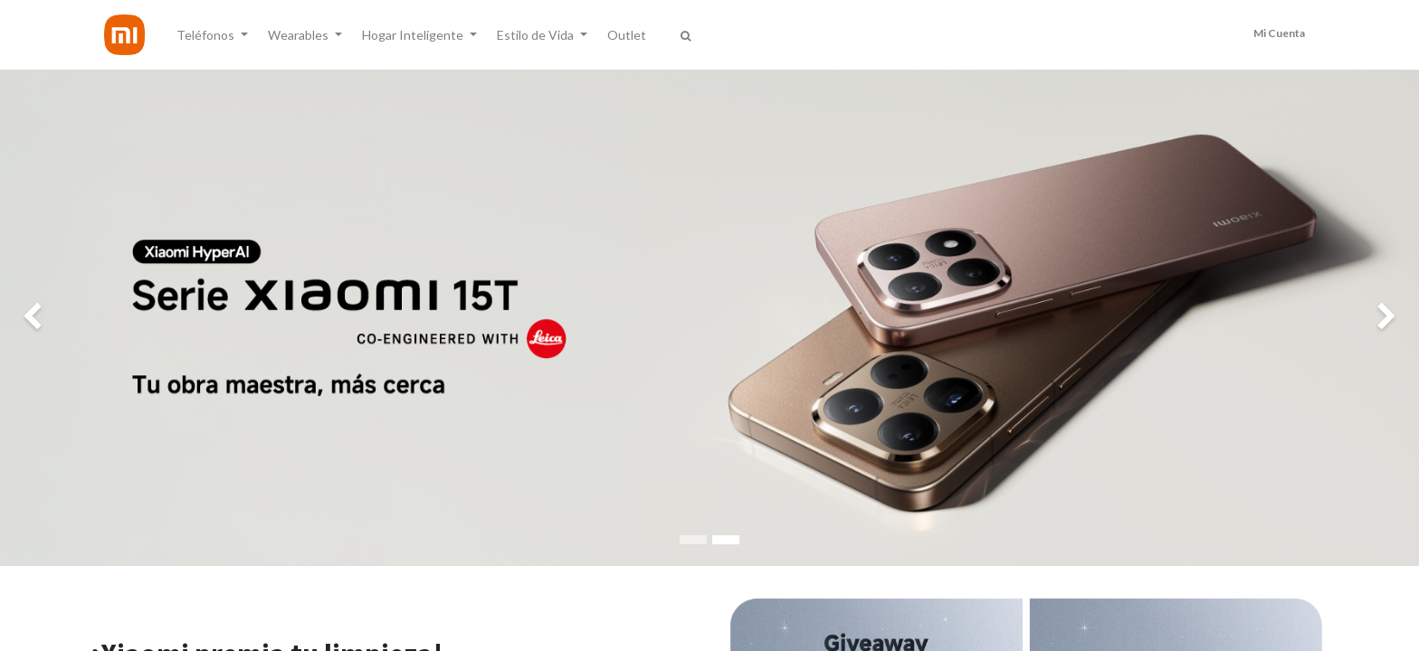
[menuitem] (626, 35)
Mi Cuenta (1279, 33)
